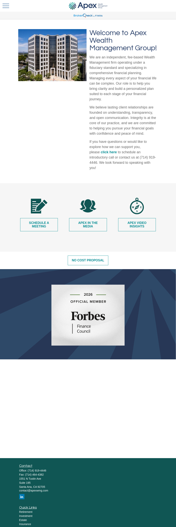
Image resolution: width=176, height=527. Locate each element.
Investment (25, 515)
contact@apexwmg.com (33, 490)
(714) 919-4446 (37, 470)
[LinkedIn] (21, 496)
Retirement (25, 511)
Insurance (25, 524)
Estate (23, 520)
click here (109, 152)
